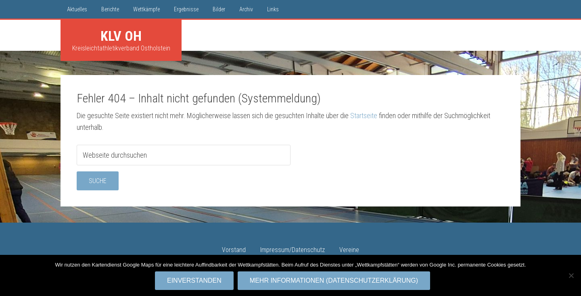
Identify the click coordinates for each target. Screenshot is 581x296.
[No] (571, 275)
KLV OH (121, 36)
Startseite (363, 115)
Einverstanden (194, 280)
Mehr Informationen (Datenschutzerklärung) (334, 280)
